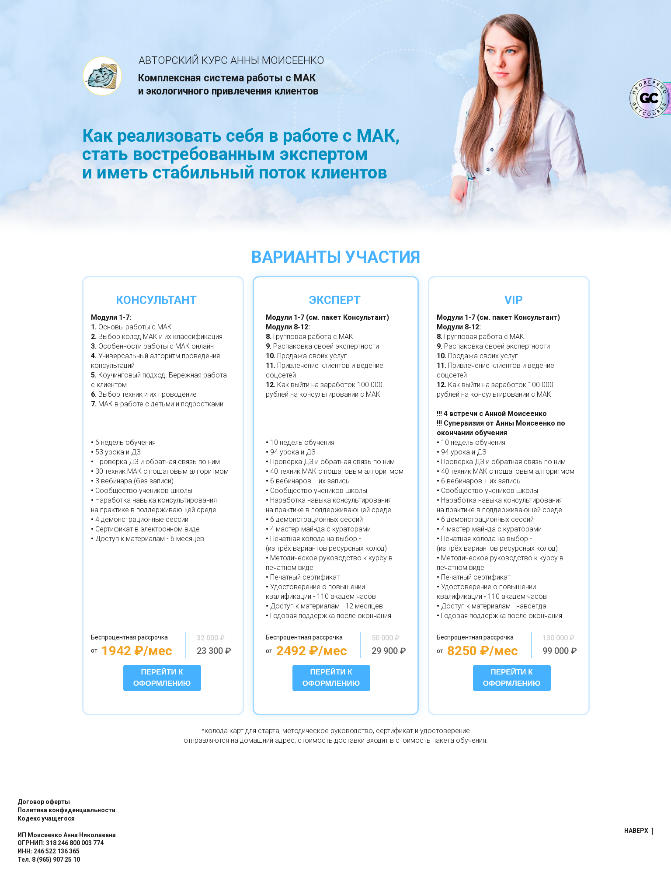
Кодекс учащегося (46, 818)
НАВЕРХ (639, 831)
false (292, 831)
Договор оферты (43, 801)
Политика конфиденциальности (66, 810)
